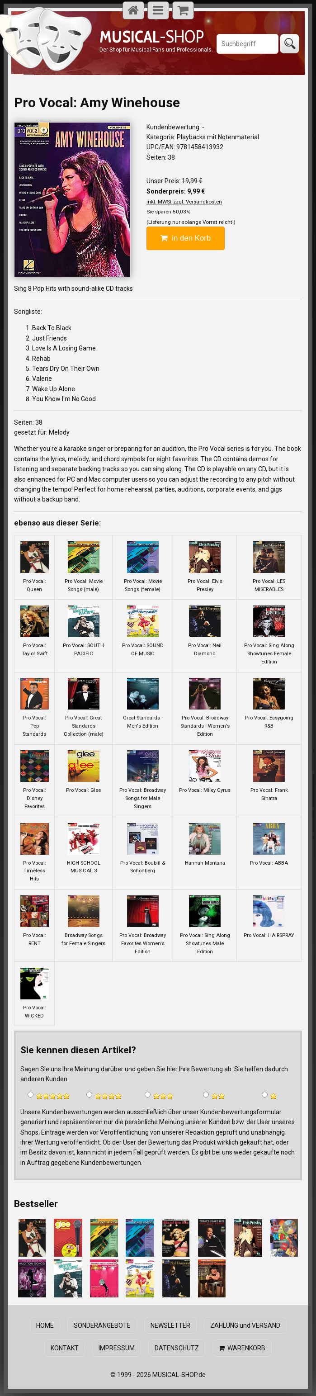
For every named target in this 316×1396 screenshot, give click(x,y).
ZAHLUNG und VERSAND (244, 1325)
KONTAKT (66, 1347)
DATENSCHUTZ (176, 1347)
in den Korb (185, 238)
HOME (46, 1325)
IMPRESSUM (117, 1347)
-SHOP (151, 36)
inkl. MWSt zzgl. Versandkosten (184, 202)
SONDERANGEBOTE (102, 1325)
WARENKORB (241, 1347)
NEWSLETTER (170, 1325)
